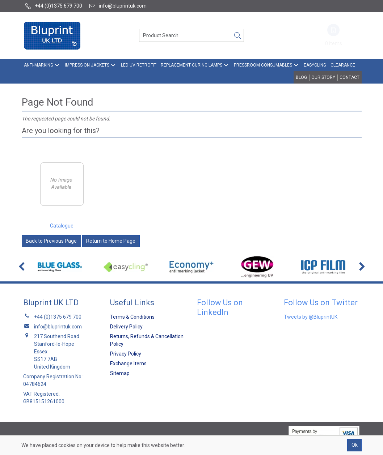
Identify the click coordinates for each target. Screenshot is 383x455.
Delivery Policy (126, 326)
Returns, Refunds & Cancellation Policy (147, 340)
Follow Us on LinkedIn (220, 307)
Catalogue (61, 226)
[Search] (237, 35)
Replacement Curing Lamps (191, 65)
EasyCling (315, 65)
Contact (349, 77)
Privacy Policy (125, 354)
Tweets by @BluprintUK (310, 317)
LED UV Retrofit (138, 65)
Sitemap (120, 373)
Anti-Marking (38, 65)
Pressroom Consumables (263, 65)
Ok (355, 445)
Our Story (323, 77)
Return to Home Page (110, 241)
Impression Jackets (87, 65)
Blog (301, 77)
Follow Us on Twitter (321, 302)
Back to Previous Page (51, 241)
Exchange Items (128, 363)
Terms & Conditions (132, 317)
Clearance (343, 65)
